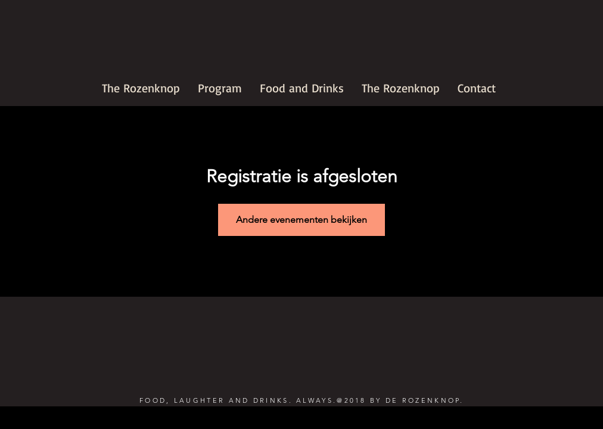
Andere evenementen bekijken (301, 219)
